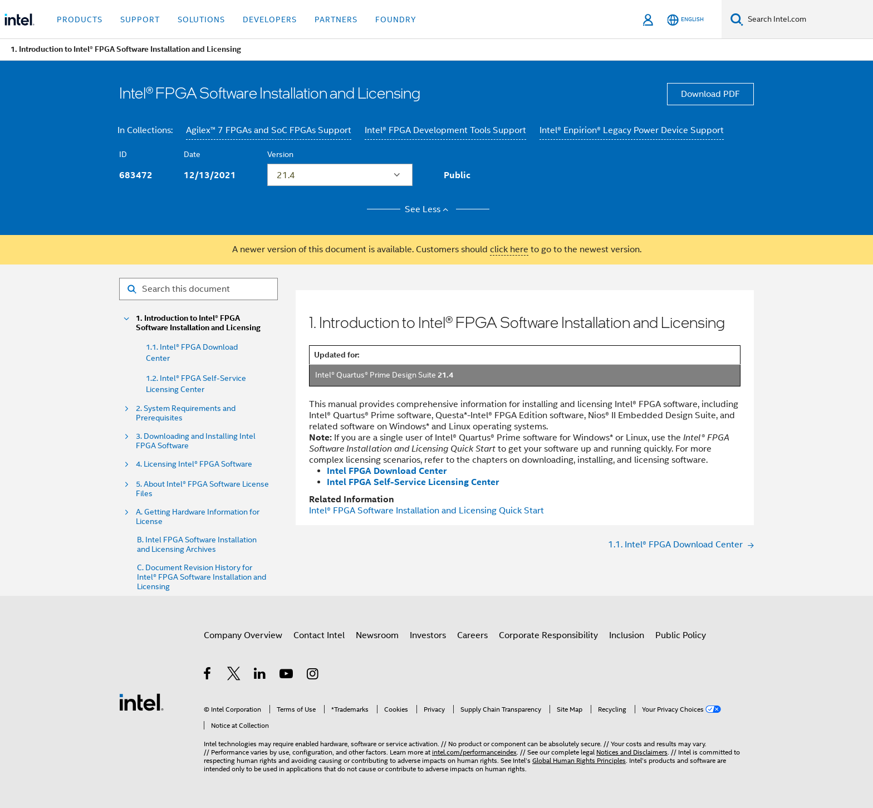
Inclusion (626, 635)
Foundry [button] (395, 19)
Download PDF (710, 94)
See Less (428, 209)
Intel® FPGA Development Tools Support (445, 130)
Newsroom (377, 635)
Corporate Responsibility (548, 635)
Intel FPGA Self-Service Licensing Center (413, 482)
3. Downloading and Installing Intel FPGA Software (196, 441)
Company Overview (243, 635)
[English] (685, 20)
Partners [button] (336, 19)
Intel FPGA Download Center (387, 471)
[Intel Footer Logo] (141, 701)
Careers (472, 635)
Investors (428, 635)
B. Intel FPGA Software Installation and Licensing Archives (197, 544)
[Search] (736, 19)
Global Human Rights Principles (579, 760)
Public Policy (680, 635)
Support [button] (140, 19)
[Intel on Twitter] (234, 675)
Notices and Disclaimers (632, 752)
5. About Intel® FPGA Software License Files (202, 488)
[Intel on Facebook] (208, 675)
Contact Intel (319, 635)
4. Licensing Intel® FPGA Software (194, 464)
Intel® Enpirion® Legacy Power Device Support (632, 130)
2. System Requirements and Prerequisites (186, 413)
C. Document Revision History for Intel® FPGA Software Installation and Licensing (201, 577)
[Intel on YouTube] (287, 675)
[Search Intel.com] (808, 19)
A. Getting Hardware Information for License (197, 516)
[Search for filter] (198, 289)
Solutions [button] (201, 19)
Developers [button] (270, 19)
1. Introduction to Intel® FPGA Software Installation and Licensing (198, 323)
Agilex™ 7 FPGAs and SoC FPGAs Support (268, 130)
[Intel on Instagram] (313, 675)
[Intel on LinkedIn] (260, 675)
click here (509, 249)
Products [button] (79, 19)
